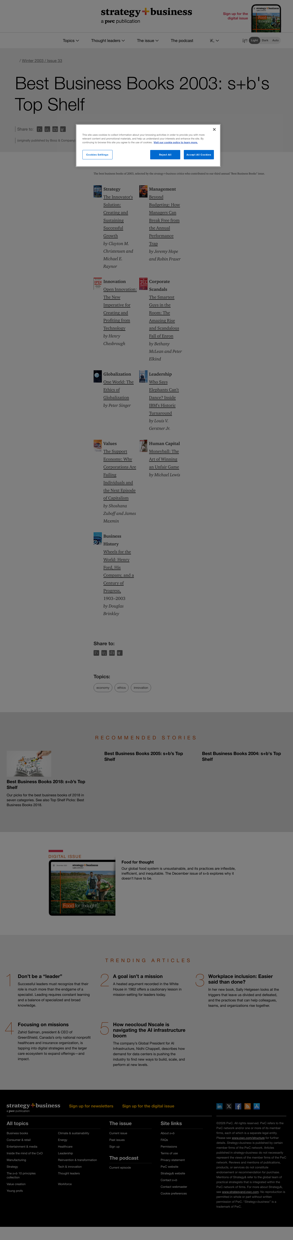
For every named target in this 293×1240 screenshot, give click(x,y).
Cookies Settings (97, 154)
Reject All (165, 154)
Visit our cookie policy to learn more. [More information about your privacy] (176, 142)
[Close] (214, 129)
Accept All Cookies (198, 154)
